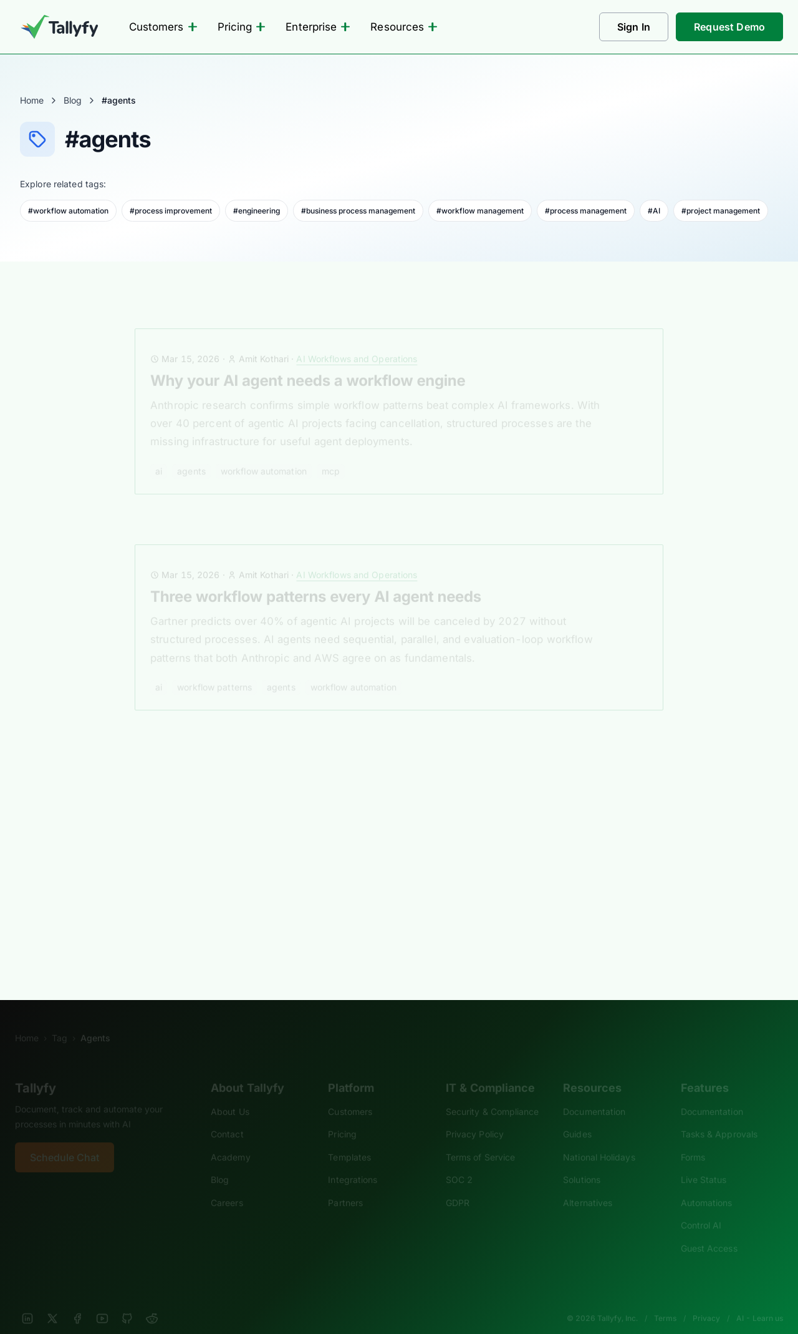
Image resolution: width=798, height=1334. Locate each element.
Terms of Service (480, 1140)
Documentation (594, 1094)
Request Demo (729, 27)
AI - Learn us (759, 1301)
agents (191, 454)
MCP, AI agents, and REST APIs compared (299, 797)
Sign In (633, 27)
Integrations (352, 1162)
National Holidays (599, 1140)
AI (158, 454)
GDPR (457, 1185)
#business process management (358, 210)
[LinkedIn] (27, 1301)
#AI (654, 210)
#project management (720, 210)
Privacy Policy (475, 1117)
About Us (230, 1094)
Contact (227, 1117)
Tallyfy (35, 1071)
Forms (693, 1140)
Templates (349, 1140)
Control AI (701, 1208)
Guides (577, 1117)
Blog (73, 100)
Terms (665, 1301)
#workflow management (480, 210)
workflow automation (264, 454)
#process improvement (171, 210)
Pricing (242, 27)
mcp (300, 888)
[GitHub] (127, 1301)
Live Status (704, 1162)
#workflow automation (68, 210)
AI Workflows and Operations (356, 341)
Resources (404, 27)
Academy (231, 1140)
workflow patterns (214, 670)
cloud (264, 888)
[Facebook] (77, 1301)
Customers (163, 27)
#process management (586, 210)
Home (32, 100)
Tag (59, 1021)
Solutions (581, 1162)
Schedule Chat (64, 1140)
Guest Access (709, 1231)
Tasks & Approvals (719, 1117)
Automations (707, 1185)
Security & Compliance (492, 1094)
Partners (345, 1185)
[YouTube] (102, 1301)
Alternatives (587, 1185)
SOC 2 (459, 1162)
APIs (229, 888)
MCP (331, 454)
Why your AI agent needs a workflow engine (307, 364)
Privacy (706, 1301)
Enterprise (318, 27)
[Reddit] (152, 1301)
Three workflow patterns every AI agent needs (315, 580)
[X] (52, 1301)
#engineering (256, 210)
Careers (227, 1185)
